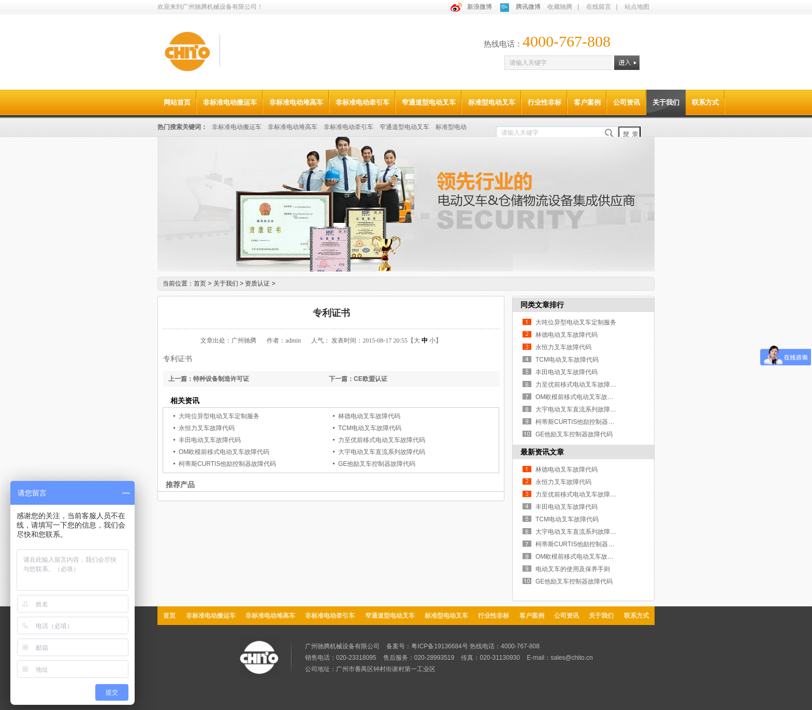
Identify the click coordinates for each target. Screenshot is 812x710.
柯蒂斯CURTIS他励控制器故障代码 (227, 463)
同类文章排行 (542, 305)
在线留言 (598, 6)
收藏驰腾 (559, 6)
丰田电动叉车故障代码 (210, 440)
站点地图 (637, 6)
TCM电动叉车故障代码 (369, 428)
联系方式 (705, 102)
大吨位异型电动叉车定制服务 (219, 416)
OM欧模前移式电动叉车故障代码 (224, 452)
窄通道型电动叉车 (429, 102)
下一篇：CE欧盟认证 (358, 378)
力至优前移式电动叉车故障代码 (381, 440)
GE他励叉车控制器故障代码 (376, 463)
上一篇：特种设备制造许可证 (208, 378)
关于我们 (666, 102)
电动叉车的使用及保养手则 (572, 569)
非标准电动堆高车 (296, 102)
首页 (200, 283)
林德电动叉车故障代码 (369, 416)
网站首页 (177, 102)
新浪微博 (479, 6)
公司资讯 (626, 102)
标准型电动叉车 (491, 102)
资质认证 (260, 283)
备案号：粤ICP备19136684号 (427, 646)
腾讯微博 (528, 6)
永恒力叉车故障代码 (207, 428)
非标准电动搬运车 (230, 102)
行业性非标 (544, 102)
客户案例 (587, 102)
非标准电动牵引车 (362, 102)
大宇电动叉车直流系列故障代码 (381, 452)
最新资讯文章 (542, 452)
